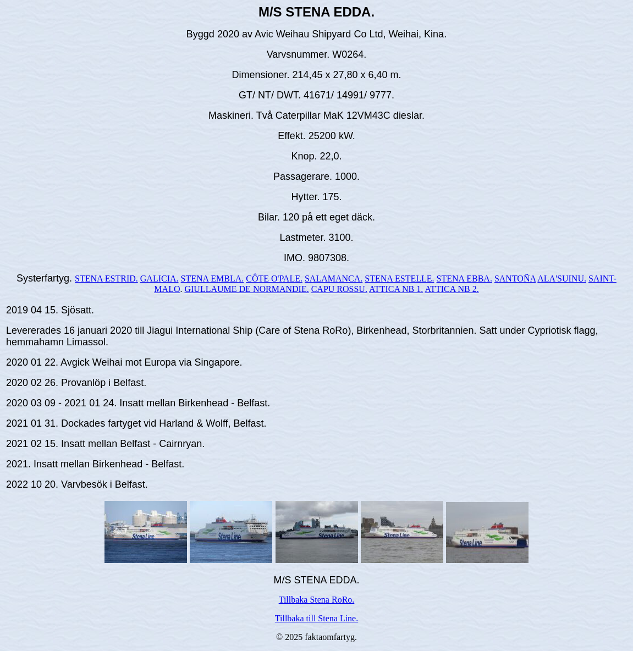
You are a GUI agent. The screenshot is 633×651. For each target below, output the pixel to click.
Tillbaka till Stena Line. (316, 618)
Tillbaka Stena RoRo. (317, 599)
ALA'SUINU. (561, 278)
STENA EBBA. (464, 278)
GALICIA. (159, 278)
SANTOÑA (515, 278)
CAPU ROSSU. (339, 289)
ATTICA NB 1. (396, 289)
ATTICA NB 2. (451, 289)
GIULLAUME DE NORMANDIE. (246, 289)
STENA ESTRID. (106, 278)
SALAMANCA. (333, 278)
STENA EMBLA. (212, 278)
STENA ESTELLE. (399, 278)
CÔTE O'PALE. (274, 278)
